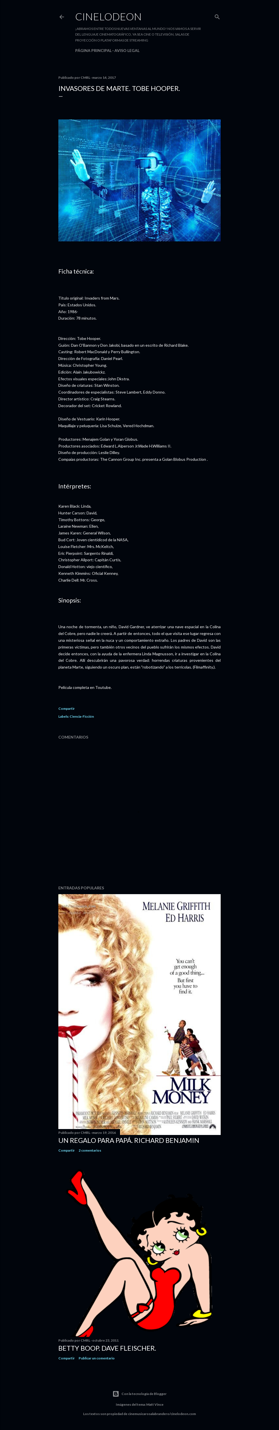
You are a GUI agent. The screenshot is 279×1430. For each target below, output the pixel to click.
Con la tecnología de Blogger (139, 1393)
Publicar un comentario (97, 1358)
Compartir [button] (66, 708)
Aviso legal (127, 50)
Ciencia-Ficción (82, 716)
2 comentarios (90, 1150)
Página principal (93, 50)
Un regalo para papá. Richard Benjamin (128, 1140)
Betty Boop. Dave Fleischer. (107, 1348)
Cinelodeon (108, 16)
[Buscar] (217, 15)
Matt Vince (154, 1404)
